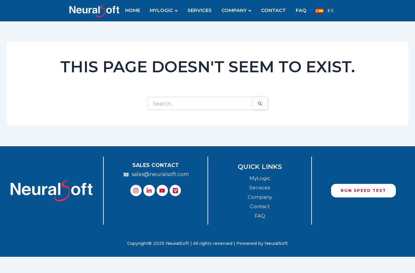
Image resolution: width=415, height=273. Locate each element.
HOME (135, 11)
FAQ (298, 11)
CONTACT (271, 11)
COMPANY (235, 11)
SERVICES (200, 11)
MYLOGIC (166, 11)
